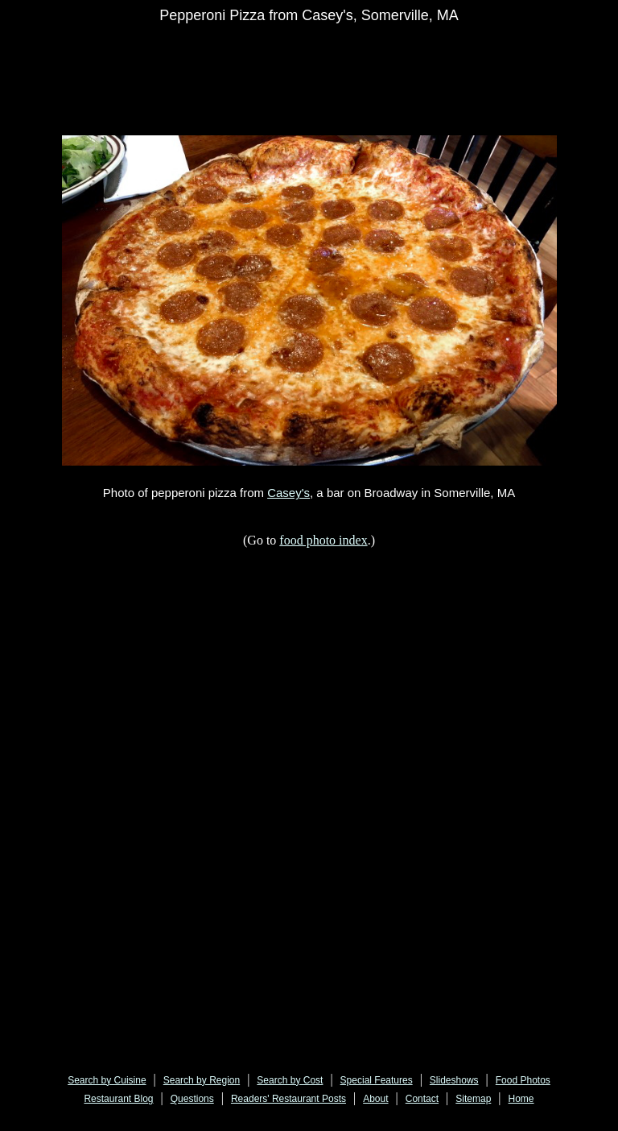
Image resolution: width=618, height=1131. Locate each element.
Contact (422, 1098)
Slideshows (454, 1080)
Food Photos (523, 1080)
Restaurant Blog (118, 1098)
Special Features (376, 1080)
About (375, 1098)
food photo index (323, 540)
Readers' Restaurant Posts (288, 1098)
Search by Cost (290, 1080)
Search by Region (201, 1080)
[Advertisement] (330, 58)
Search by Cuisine (107, 1080)
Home (521, 1098)
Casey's (288, 492)
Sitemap (473, 1098)
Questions (192, 1098)
